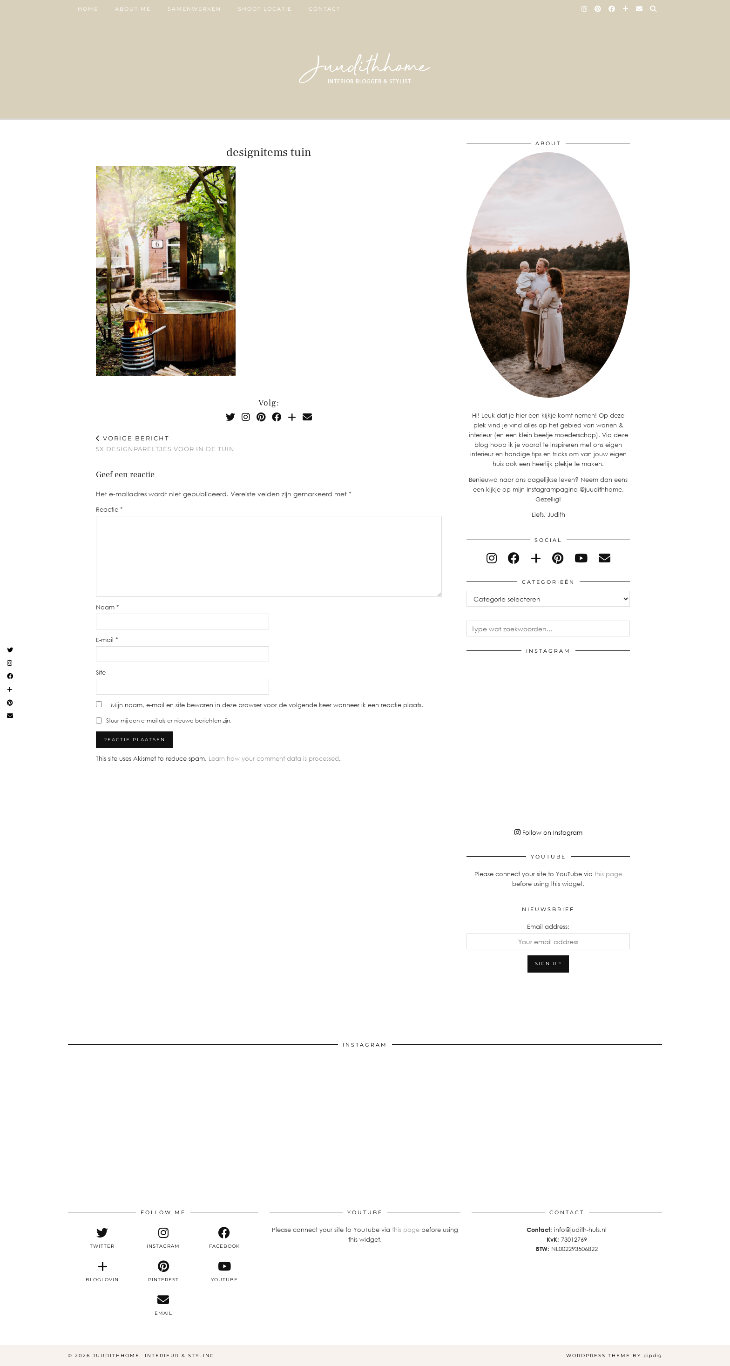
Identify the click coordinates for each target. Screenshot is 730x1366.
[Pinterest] (598, 9)
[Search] (653, 9)
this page (608, 874)
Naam (107, 607)
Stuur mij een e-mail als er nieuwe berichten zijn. (168, 720)
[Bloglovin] (625, 9)
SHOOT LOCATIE (265, 9)
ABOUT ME (133, 9)
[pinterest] (557, 558)
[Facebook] (612, 9)
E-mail (107, 639)
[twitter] (102, 1238)
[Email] (639, 9)
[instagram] (492, 558)
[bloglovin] (536, 558)
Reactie (109, 509)
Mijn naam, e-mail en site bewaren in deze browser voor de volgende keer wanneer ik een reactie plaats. (267, 705)
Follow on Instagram (548, 832)
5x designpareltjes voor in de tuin (165, 443)
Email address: (548, 926)
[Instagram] (584, 9)
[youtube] (581, 558)
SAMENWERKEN (194, 9)
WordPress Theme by (614, 1355)
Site (101, 672)
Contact (324, 9)
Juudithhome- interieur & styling (154, 1355)
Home (88, 9)
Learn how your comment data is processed (274, 758)
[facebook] (514, 558)
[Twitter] (230, 416)
